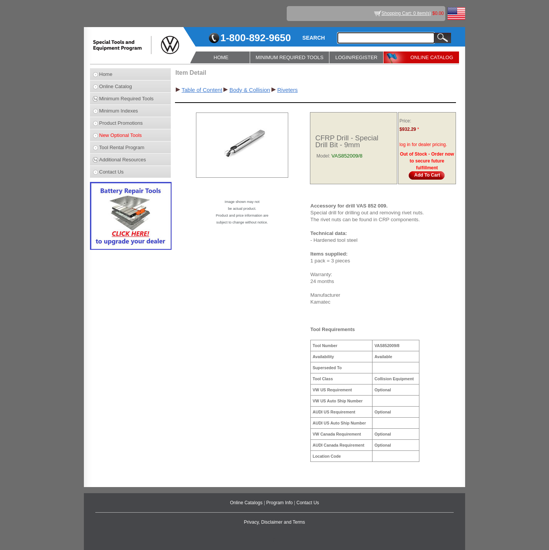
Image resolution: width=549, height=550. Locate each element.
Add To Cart (427, 175)
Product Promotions (121, 123)
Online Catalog (115, 86)
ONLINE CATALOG (431, 57)
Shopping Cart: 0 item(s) (406, 13)
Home (105, 74)
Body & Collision (250, 90)
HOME (221, 57)
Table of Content (201, 90)
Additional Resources (122, 159)
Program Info (280, 502)
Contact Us (111, 172)
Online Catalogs (247, 502)
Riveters (287, 90)
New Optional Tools (120, 135)
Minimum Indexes (118, 111)
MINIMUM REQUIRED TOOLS (290, 57)
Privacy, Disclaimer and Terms (274, 522)
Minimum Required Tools (126, 98)
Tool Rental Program (121, 147)
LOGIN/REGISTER (356, 57)
